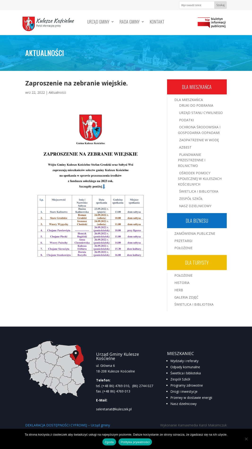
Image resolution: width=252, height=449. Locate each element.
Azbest (185, 147)
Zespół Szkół (191, 198)
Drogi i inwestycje (183, 391)
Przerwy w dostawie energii (191, 397)
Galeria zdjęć (186, 297)
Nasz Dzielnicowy (195, 206)
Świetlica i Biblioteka (198, 191)
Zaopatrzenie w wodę (199, 140)
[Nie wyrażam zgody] (246, 439)
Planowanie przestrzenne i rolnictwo (191, 160)
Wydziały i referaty (184, 361)
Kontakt (157, 22)
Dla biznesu (197, 220)
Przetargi (183, 241)
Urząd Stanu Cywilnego (201, 112)
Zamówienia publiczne (194, 233)
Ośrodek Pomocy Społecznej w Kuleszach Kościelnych (200, 178)
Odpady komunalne (185, 367)
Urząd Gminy (98, 22)
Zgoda (109, 442)
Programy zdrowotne (186, 385)
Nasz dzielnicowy (183, 403)
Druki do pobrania (196, 105)
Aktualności (57, 92)
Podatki (186, 120)
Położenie (183, 248)
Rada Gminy (129, 22)
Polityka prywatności (135, 442)
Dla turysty (197, 262)
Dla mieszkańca (197, 86)
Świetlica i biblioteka (185, 373)
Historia (181, 282)
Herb (178, 290)
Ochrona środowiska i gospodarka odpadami (199, 130)
